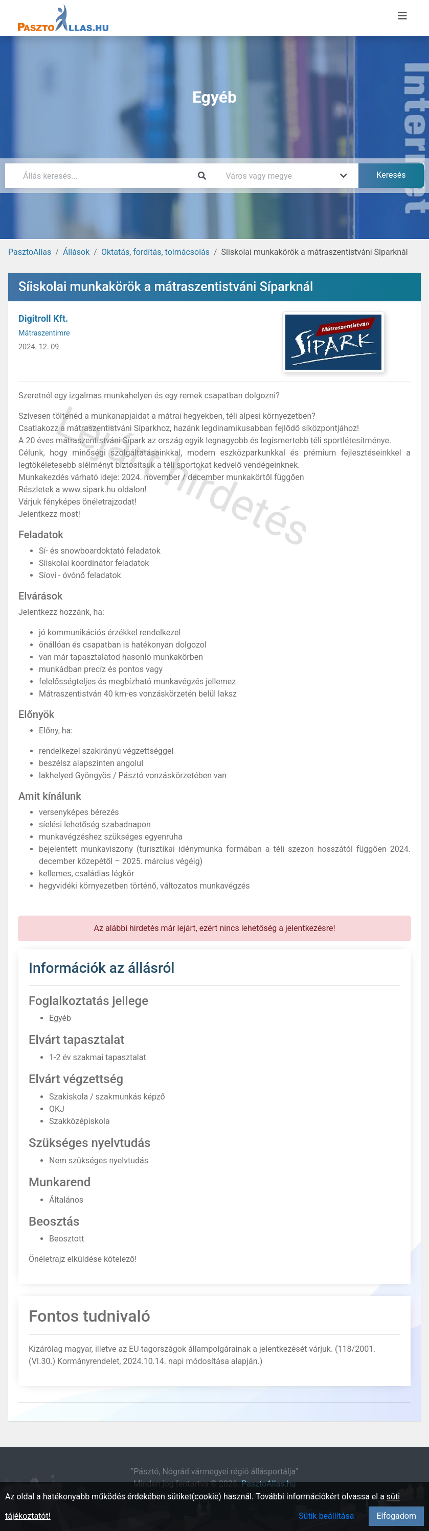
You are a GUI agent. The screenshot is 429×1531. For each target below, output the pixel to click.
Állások (76, 252)
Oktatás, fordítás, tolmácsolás (155, 252)
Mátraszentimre (44, 333)
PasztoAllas (29, 252)
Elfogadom (396, 1516)
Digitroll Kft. (43, 318)
